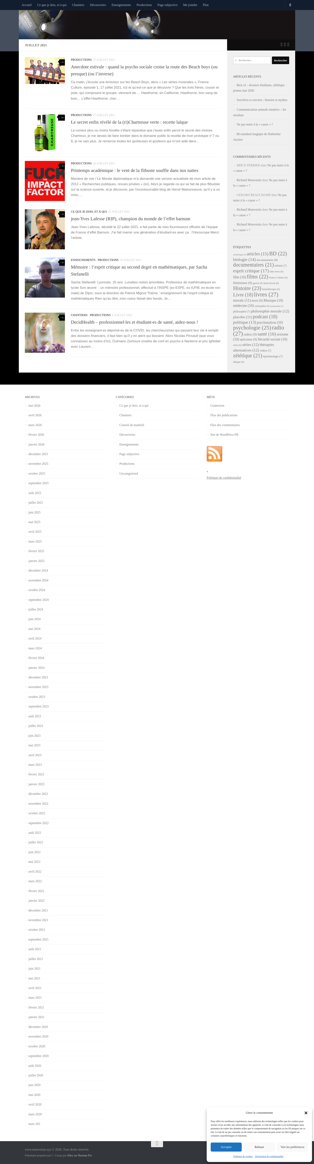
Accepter (226, 1147)
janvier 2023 (36, 784)
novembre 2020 (38, 1036)
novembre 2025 (38, 463)
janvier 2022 (36, 900)
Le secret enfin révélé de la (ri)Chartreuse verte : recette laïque (129, 122)
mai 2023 (34, 745)
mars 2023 (35, 764)
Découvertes (98, 5)
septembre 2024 (38, 599)
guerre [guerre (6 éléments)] (258, 283)
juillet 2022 (35, 842)
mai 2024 (34, 628)
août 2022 (34, 832)
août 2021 (34, 949)
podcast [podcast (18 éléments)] (265, 316)
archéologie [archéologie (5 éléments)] (239, 255)
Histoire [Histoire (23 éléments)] (247, 288)
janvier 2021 (36, 1017)
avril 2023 (34, 755)
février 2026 (36, 434)
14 (61, 117)
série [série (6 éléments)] (237, 345)
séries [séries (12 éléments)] (250, 344)
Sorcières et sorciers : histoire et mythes (262, 100)
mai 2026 (34, 405)
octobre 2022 (36, 813)
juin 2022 (34, 852)
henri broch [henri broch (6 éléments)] (271, 283)
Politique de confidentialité (224, 477)
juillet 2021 (35, 959)
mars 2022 (35, 881)
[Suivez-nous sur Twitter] (282, 44)
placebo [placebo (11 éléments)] (242, 317)
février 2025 (36, 551)
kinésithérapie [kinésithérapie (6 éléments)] (271, 289)
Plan (205, 5)
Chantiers (78, 5)
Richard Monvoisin (249, 180)
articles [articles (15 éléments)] (257, 253)
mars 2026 (35, 425)
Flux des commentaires (225, 425)
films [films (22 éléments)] (257, 277)
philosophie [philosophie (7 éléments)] (241, 311)
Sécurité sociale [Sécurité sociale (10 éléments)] (272, 339)
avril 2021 (34, 988)
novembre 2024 (38, 580)
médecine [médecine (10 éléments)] (243, 306)
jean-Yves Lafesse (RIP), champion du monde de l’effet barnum (130, 218)
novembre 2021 (38, 920)
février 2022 (36, 891)
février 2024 (36, 658)
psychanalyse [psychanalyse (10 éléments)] (270, 322)
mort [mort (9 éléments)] (257, 300)
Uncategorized (128, 473)
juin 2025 (34, 512)
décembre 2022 (38, 793)
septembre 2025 (38, 483)
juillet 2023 (35, 726)
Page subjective (168, 5)
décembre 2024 (38, 570)
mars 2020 (35, 1114)
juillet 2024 (35, 609)
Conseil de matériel (131, 425)
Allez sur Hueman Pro (79, 1155)
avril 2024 (34, 638)
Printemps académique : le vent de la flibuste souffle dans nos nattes (134, 170)
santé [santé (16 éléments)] (267, 333)
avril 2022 (34, 871)
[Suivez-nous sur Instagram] (288, 44)
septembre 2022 (38, 823)
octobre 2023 (36, 696)
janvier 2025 (36, 561)
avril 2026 (34, 415)
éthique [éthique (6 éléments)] (238, 362)
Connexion (217, 405)
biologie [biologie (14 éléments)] (244, 259)
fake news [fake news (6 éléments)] (277, 271)
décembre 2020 (38, 1027)
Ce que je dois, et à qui (51, 5)
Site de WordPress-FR (224, 434)
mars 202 (34, 1124)
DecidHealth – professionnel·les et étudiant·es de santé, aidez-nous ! (134, 322)
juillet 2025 (35, 502)
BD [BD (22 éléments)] (278, 254)
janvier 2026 (36, 444)
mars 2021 (35, 997)
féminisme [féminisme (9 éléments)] (242, 283)
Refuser (259, 1147)
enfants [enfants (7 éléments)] (281, 265)
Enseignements (121, 5)
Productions (144, 5)
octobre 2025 (36, 473)
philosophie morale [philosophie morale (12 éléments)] (270, 311)
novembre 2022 (38, 803)
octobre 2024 (36, 590)
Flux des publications (224, 415)
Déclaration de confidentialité (269, 1156)
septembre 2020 (38, 1056)
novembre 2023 (38, 687)
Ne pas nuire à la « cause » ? (255, 124)
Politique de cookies (243, 1156)
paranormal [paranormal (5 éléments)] (276, 306)
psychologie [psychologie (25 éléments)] (252, 327)
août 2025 (34, 493)
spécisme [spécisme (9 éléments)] (248, 339)
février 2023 (36, 774)
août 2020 (34, 1065)
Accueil (27, 5)
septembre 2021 (38, 939)
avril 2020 (34, 1104)
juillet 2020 (35, 1075)
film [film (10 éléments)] (239, 277)
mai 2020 (34, 1094)
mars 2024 (35, 648)
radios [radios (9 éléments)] (250, 334)
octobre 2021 (36, 929)
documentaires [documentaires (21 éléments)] (253, 265)
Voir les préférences (292, 1147)
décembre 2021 (38, 910)
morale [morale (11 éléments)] (242, 300)
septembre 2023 (38, 706)
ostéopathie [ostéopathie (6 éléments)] (262, 306)
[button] (306, 1113)
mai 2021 (34, 978)
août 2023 (34, 716)
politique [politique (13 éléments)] (244, 322)
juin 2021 (34, 968)
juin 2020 (34, 1085)
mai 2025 (34, 522)
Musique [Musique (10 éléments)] (273, 300)
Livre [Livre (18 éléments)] (243, 294)
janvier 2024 (36, 667)
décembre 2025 (38, 454)
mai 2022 (34, 861)
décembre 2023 (38, 677)
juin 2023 (34, 735)
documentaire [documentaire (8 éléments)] (267, 260)
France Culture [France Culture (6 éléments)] (278, 277)
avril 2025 (34, 531)
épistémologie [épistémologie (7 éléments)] (273, 356)
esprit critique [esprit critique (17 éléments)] (251, 270)
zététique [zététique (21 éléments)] (247, 356)
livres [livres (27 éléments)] (266, 294)
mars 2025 (35, 541)
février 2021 (36, 1007)
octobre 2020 (36, 1046)
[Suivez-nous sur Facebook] (285, 44)
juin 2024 (34, 619)
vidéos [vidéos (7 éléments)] (265, 350)
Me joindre (190, 5)
